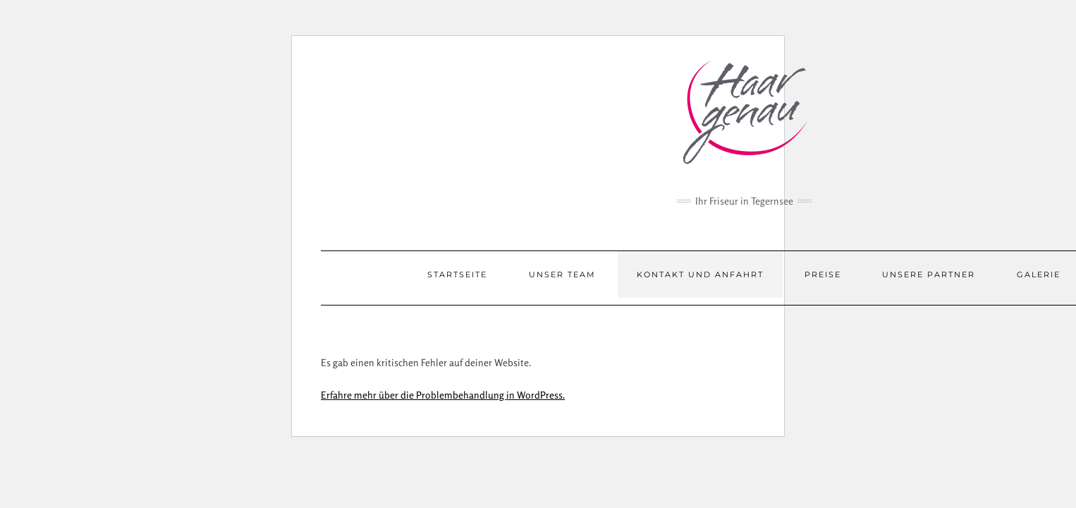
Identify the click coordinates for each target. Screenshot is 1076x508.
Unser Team (562, 274)
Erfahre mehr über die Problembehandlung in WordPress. (443, 395)
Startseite (457, 274)
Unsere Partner (928, 274)
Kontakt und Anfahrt (700, 274)
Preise (823, 274)
